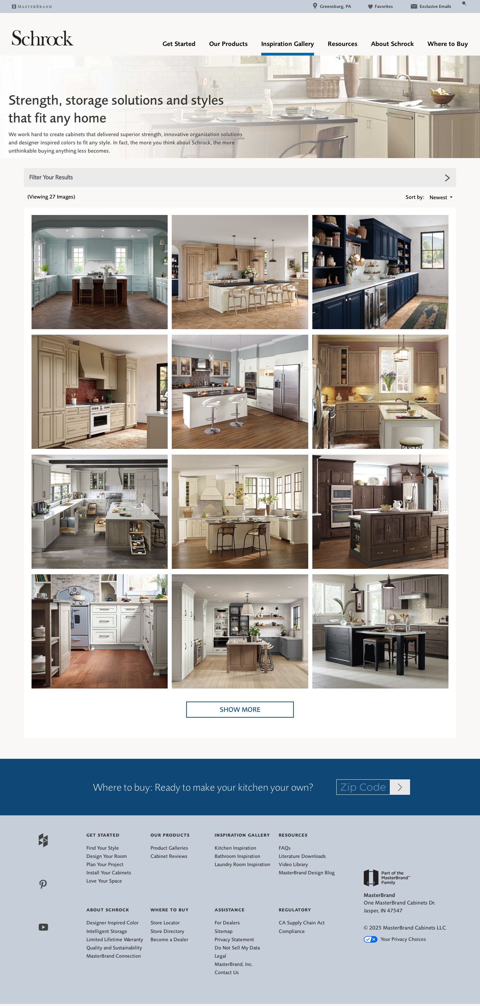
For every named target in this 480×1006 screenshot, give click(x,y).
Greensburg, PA (332, 6)
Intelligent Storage (106, 931)
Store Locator (165, 923)
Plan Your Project (104, 864)
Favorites (380, 6)
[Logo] (43, 43)
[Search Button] (464, 3)
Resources (342, 44)
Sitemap (223, 931)
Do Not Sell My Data (237, 948)
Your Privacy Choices (395, 939)
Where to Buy (448, 44)
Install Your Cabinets (108, 873)
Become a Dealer (169, 940)
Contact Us (227, 972)
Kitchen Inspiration (235, 848)
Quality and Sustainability (114, 948)
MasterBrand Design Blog (307, 873)
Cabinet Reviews (169, 856)
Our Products (228, 44)
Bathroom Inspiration (237, 856)
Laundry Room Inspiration (242, 864)
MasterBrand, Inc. (234, 964)
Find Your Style (102, 848)
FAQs (284, 848)
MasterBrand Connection (113, 956)
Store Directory (167, 931)
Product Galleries (169, 848)
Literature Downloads (302, 856)
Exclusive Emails (430, 6)
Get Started (179, 44)
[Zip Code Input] (400, 787)
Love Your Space (104, 881)
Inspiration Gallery (287, 44)
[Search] (456, 6)
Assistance (230, 909)
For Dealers (227, 923)
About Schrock (392, 44)
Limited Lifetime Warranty (114, 940)
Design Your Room (106, 856)
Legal (220, 956)
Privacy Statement (234, 940)
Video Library (293, 864)
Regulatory (295, 909)
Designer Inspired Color (112, 923)
